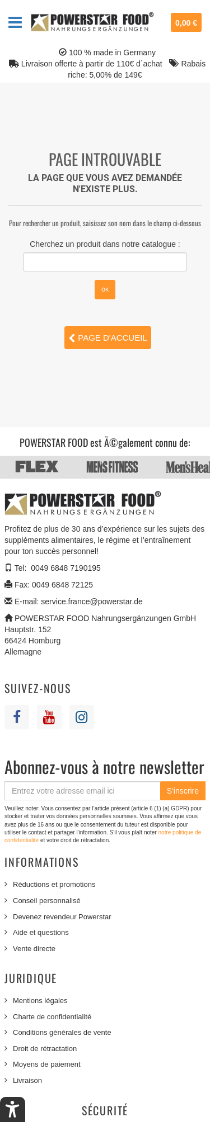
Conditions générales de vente (62, 1032)
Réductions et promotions (54, 884)
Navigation (15, 22)
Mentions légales (40, 1000)
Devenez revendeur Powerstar (62, 917)
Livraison (27, 1080)
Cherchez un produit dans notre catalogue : (105, 244)
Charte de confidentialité (52, 1017)
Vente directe (34, 948)
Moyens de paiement (47, 1064)
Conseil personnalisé (47, 900)
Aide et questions (41, 932)
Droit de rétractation (45, 1048)
